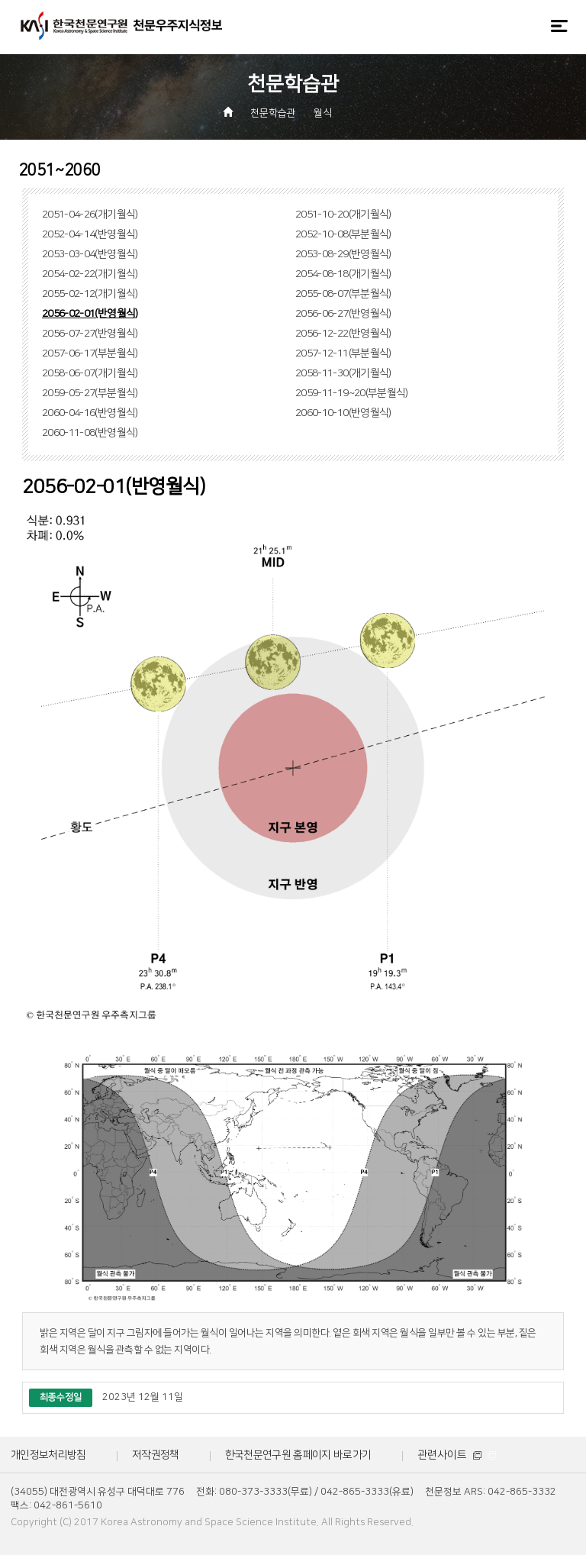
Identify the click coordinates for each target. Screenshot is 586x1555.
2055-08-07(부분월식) (343, 294)
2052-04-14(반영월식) (90, 234)
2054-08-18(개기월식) (343, 274)
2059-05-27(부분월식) (90, 393)
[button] (352, 113)
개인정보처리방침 (48, 1455)
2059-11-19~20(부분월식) (351, 393)
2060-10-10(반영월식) (343, 413)
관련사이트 (456, 1455)
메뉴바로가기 (0, 0)
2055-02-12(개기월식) (90, 294)
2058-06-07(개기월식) (90, 373)
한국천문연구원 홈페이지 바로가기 (298, 1455)
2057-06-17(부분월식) (90, 353)
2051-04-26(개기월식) (90, 214)
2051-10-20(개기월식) (343, 214)
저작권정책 (155, 1455)
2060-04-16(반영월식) (90, 413)
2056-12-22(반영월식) (343, 333)
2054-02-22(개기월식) (90, 274)
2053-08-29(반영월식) (343, 254)
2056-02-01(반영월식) (90, 314)
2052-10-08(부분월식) (343, 234)
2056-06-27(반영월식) (343, 314)
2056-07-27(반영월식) (90, 333)
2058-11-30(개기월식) (343, 373)
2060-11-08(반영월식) (90, 433)
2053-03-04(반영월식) (90, 254)
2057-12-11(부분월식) (343, 353)
